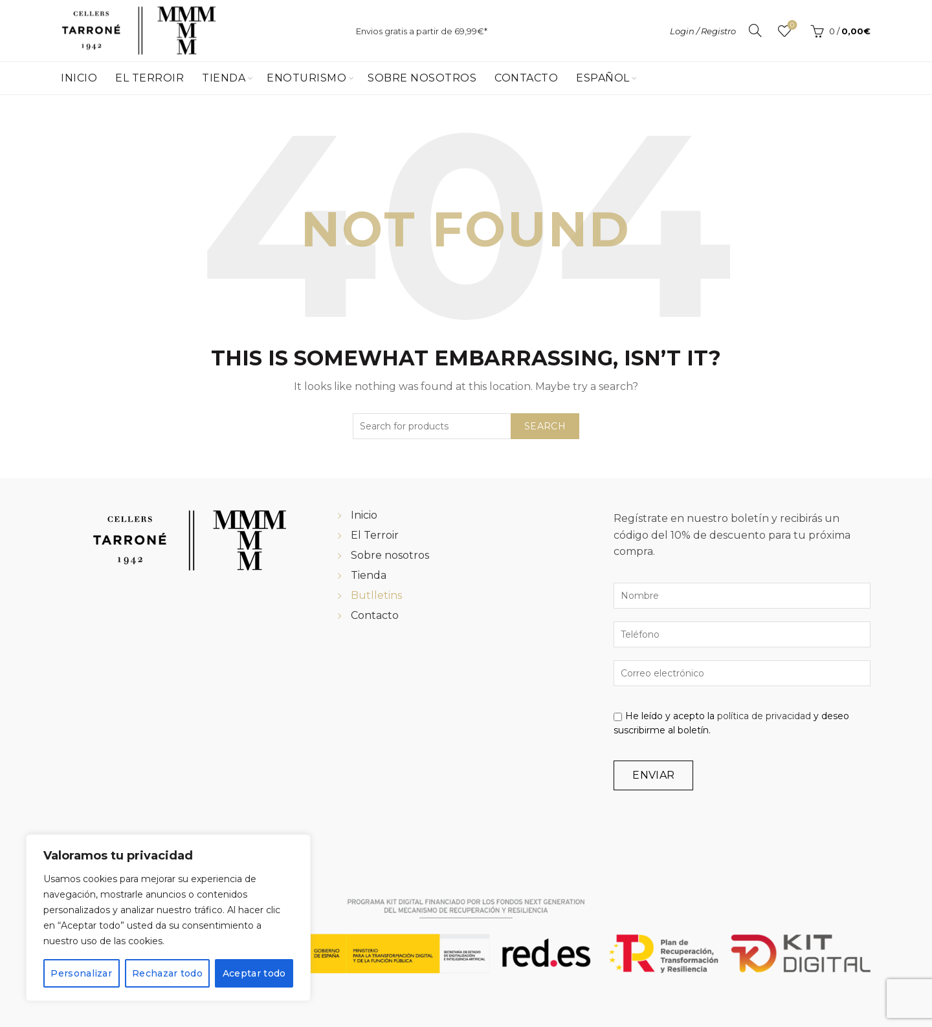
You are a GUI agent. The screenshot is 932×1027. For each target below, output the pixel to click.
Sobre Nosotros (422, 78)
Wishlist (791, 25)
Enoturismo (306, 78)
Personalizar (81, 973)
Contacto (526, 78)
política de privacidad (764, 716)
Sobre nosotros (390, 555)
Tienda (223, 78)
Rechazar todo (167, 973)
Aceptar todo (254, 973)
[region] (168, 917)
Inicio (79, 78)
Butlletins (376, 595)
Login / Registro (703, 31)
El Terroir (149, 78)
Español (603, 78)
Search (545, 426)
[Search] (755, 30)
